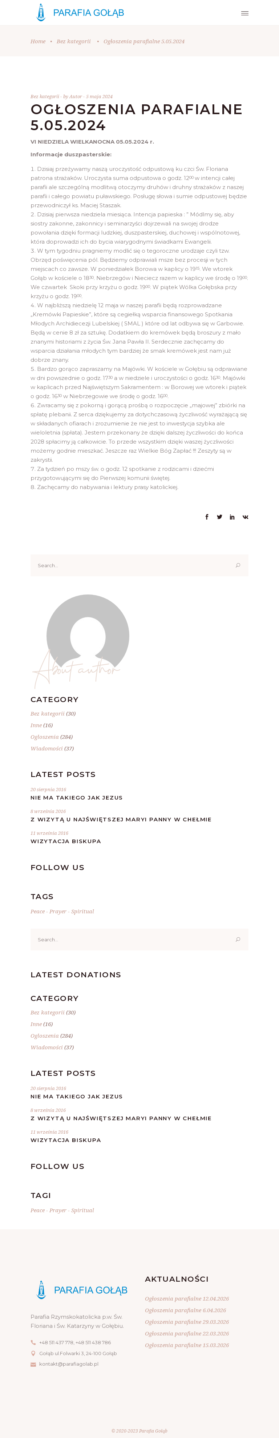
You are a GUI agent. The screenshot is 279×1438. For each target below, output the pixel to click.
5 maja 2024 (99, 96)
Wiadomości (47, 748)
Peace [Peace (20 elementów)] (38, 911)
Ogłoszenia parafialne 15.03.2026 (187, 1345)
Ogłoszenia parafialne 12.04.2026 (187, 1298)
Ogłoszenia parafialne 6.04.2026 (185, 1310)
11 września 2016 (49, 833)
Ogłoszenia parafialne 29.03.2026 (187, 1321)
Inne (36, 725)
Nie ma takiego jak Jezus (77, 797)
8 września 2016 (48, 811)
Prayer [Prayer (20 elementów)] (57, 911)
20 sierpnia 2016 (48, 789)
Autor (76, 96)
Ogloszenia (45, 736)
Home (38, 41)
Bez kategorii (74, 41)
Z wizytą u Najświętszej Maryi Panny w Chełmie (121, 819)
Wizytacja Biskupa (66, 841)
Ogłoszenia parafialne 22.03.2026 (187, 1333)
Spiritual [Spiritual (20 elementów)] (82, 911)
